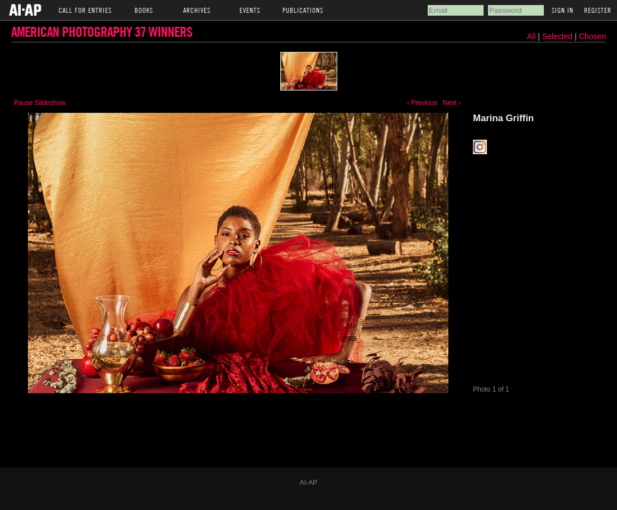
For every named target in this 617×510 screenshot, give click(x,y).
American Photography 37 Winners (101, 31)
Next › (452, 103)
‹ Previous (422, 103)
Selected (558, 36)
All (531, 36)
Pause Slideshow (39, 103)
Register (597, 10)
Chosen (592, 36)
